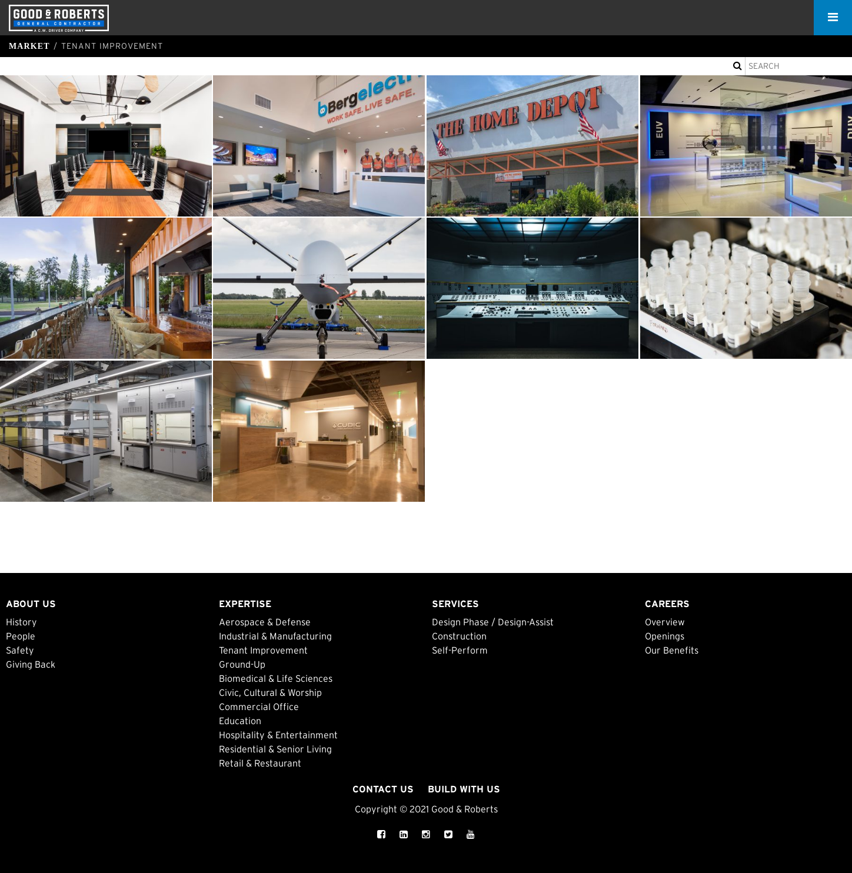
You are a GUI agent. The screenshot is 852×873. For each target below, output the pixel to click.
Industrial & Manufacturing (275, 636)
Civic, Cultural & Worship (270, 692)
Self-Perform (460, 650)
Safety (20, 650)
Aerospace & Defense (265, 622)
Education (240, 720)
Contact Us (383, 789)
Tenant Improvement (263, 650)
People (20, 636)
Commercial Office (259, 706)
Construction (459, 636)
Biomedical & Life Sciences (275, 678)
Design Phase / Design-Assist (493, 622)
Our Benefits (671, 650)
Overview (665, 622)
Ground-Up (242, 664)
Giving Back (30, 664)
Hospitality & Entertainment (278, 734)
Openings (664, 636)
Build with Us (464, 789)
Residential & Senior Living (275, 749)
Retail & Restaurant (260, 763)
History (21, 622)
